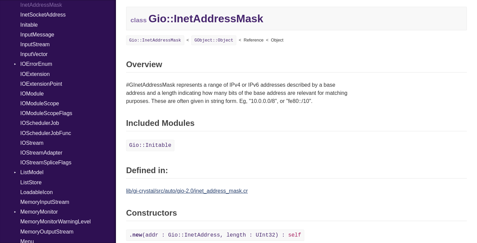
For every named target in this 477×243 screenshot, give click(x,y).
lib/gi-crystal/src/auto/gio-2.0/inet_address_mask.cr (187, 191)
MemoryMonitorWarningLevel (55, 221)
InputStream (35, 44)
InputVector (34, 54)
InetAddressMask (41, 5)
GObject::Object (213, 40)
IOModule (32, 94)
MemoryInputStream (44, 202)
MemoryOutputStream (46, 232)
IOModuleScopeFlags (46, 113)
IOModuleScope (39, 103)
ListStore (31, 182)
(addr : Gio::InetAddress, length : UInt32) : (215, 235)
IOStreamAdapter (41, 153)
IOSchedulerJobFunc (45, 133)
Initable (29, 25)
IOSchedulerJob (39, 123)
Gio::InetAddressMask (155, 40)
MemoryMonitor (39, 212)
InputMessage (37, 34)
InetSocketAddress (43, 15)
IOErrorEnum (36, 64)
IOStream (31, 143)
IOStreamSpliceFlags (45, 162)
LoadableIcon (36, 192)
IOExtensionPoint (41, 84)
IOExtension (35, 74)
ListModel (31, 172)
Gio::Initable (150, 145)
